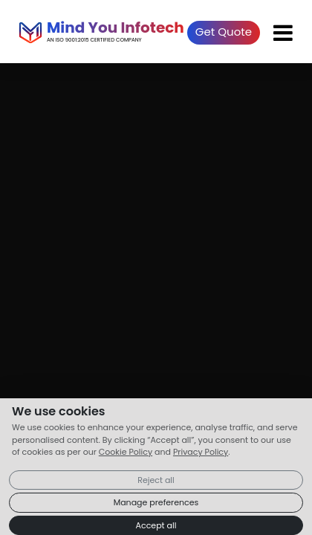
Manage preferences (156, 502)
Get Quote (223, 31)
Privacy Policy (200, 452)
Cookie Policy (125, 452)
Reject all (156, 480)
